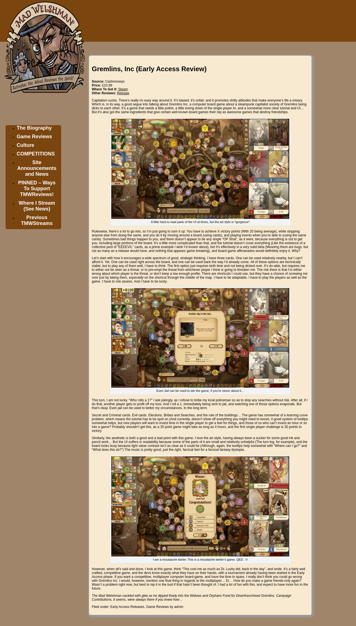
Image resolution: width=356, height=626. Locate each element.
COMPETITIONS (36, 154)
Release (123, 93)
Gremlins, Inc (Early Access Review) (149, 69)
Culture (25, 145)
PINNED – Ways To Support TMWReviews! (36, 188)
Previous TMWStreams (37, 220)
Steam (123, 89)
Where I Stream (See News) (37, 206)
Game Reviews (34, 136)
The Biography (34, 128)
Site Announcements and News (36, 168)
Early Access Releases (127, 607)
